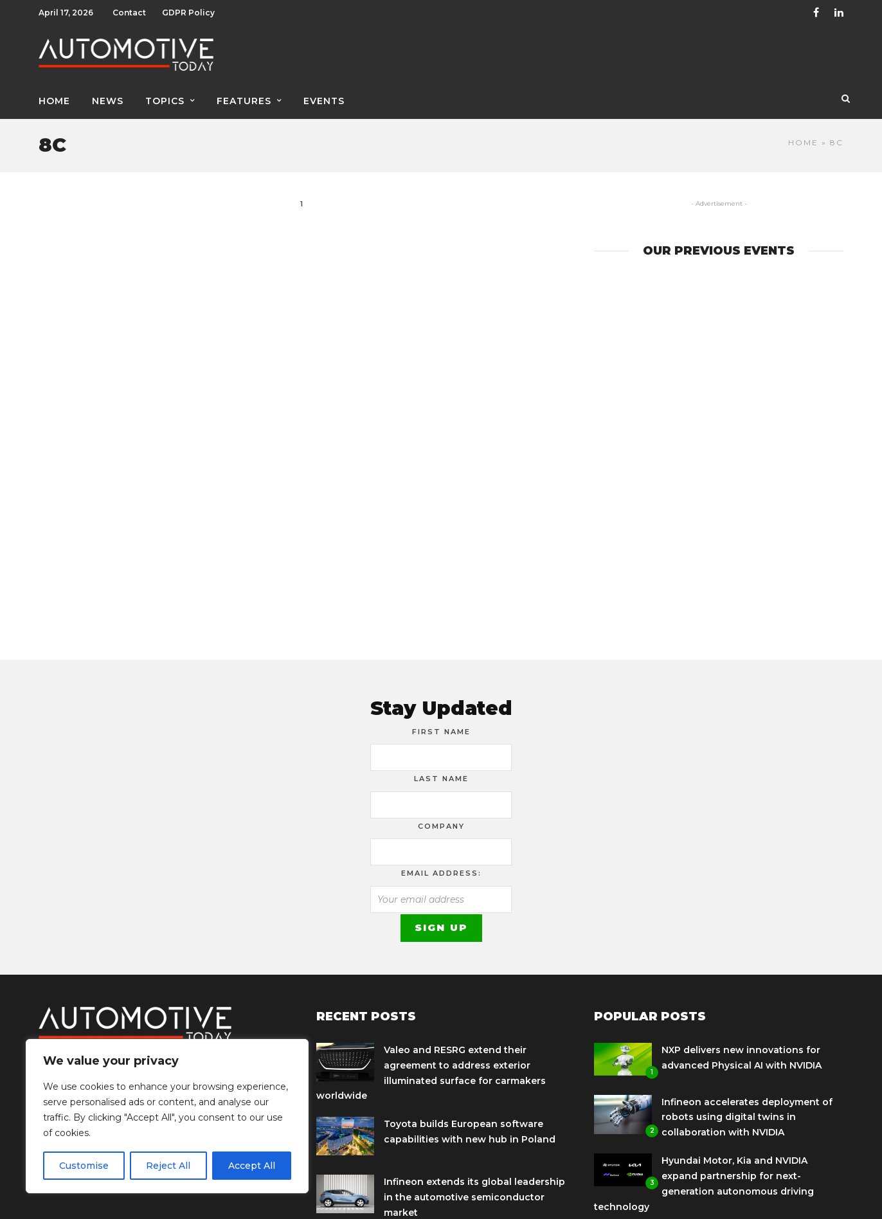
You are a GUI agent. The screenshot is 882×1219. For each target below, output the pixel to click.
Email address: (441, 873)
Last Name (441, 778)
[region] (167, 1116)
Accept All (251, 1165)
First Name (441, 731)
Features (244, 101)
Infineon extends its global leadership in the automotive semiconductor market (474, 1197)
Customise (84, 1165)
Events (324, 101)
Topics (164, 101)
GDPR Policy (188, 12)
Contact (129, 12)
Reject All (168, 1165)
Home (54, 101)
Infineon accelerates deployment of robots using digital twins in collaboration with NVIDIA (747, 1117)
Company (441, 826)
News (107, 101)
